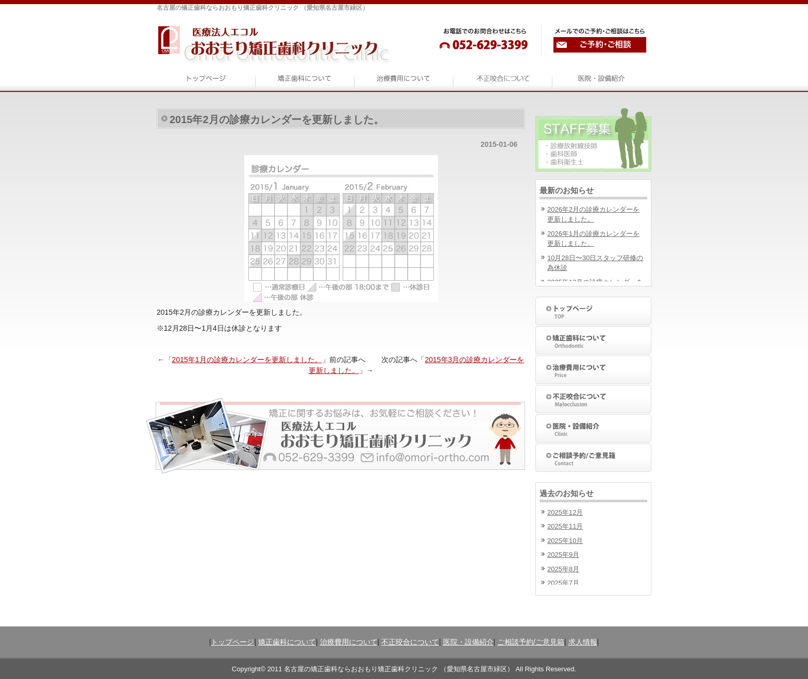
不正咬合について (410, 642)
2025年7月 (563, 583)
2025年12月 (565, 512)
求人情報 (582, 642)
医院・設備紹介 (468, 642)
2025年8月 (563, 569)
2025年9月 (563, 554)
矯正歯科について (287, 642)
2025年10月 (565, 541)
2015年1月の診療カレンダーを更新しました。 (247, 359)
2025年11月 (565, 526)
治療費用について (349, 642)
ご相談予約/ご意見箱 (530, 642)
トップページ (232, 642)
